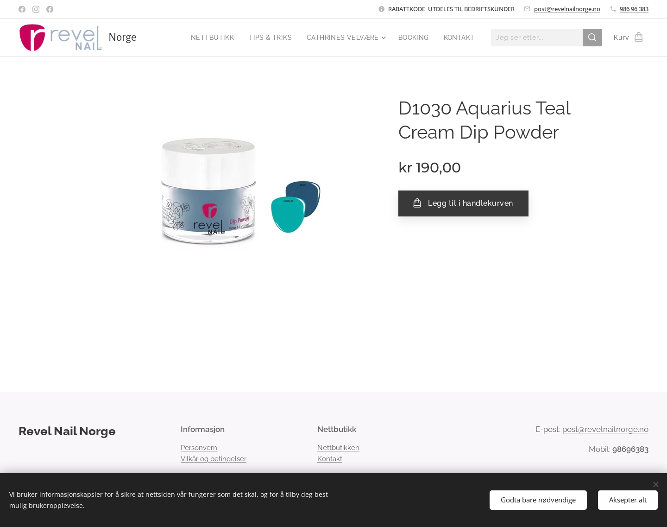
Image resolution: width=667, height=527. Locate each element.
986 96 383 (634, 9)
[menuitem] (210, 37)
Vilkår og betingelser (213, 459)
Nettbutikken (338, 448)
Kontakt (329, 459)
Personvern (199, 448)
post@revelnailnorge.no (567, 9)
